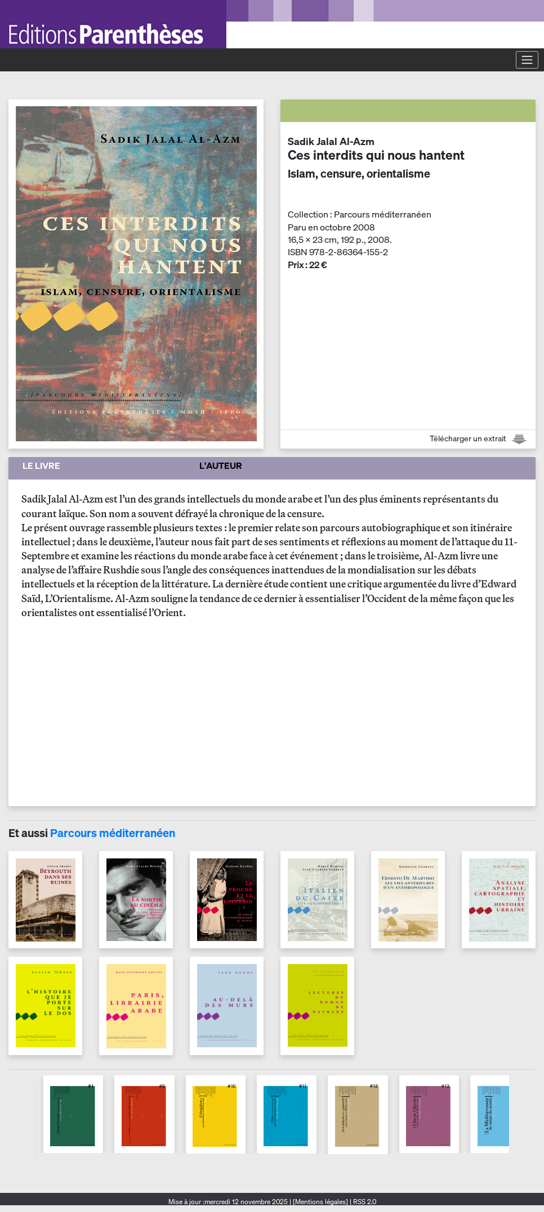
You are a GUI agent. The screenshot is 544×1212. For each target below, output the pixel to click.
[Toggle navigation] (527, 59)
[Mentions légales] (320, 1201)
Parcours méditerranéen (112, 832)
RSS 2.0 (363, 1201)
